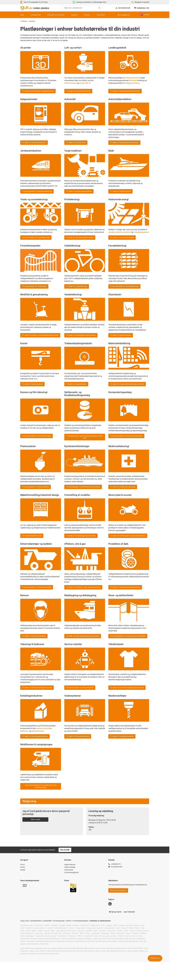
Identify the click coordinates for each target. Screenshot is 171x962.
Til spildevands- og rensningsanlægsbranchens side (84, 437)
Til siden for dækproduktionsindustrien (125, 587)
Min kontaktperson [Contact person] (124, 15)
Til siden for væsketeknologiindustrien (81, 335)
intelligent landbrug (132, 83)
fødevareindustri (37, 731)
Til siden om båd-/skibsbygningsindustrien (82, 636)
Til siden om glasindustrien (120, 335)
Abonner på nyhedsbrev (118, 890)
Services (87, 15)
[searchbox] (80, 8)
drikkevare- (24, 731)
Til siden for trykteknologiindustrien (79, 237)
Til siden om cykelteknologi (76, 286)
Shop (22, 15)
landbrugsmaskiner (132, 78)
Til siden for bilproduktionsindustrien (124, 142)
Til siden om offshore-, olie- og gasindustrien (83, 587)
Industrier (74, 15)
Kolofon (68, 921)
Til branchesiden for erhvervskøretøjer (36, 587)
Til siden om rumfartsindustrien (78, 91)
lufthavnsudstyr (70, 83)
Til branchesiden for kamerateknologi (36, 436)
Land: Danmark (129, 912)
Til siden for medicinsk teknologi (122, 487)
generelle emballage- (44, 728)
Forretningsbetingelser (80, 921)
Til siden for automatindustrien (34, 142)
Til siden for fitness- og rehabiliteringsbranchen (40, 335)
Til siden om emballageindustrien (35, 736)
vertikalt (134, 80)
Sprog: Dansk (115, 912)
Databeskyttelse (35, 921)
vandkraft (127, 232)
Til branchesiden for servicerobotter (79, 688)
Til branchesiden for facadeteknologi (124, 286)
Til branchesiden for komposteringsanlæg (126, 436)
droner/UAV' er (85, 83)
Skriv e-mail (35, 819)
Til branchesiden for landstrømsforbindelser (83, 487)
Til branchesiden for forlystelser (34, 286)
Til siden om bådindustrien (120, 191)
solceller (111, 232)
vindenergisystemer (141, 232)
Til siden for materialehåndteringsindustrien (127, 384)
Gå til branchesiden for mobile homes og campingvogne (40, 786)
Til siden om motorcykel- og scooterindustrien (127, 536)
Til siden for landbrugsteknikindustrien (125, 91)
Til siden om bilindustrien (76, 142)
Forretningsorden (59, 921)
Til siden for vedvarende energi (122, 237)
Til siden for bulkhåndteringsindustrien (37, 688)
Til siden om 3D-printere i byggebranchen (38, 91)
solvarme (119, 232)
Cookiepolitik (47, 921)
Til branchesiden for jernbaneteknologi (37, 191)
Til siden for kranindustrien (32, 384)
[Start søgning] (99, 8)
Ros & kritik (64, 850)
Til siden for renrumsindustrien (34, 636)
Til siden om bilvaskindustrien (77, 736)
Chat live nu (155, 958)
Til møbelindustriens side (32, 536)
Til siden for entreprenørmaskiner (79, 191)
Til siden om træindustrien (76, 384)
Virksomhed (100, 15)
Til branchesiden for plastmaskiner (35, 487)
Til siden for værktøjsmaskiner (122, 736)
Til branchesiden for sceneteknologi (36, 237)
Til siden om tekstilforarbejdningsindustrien (127, 688)
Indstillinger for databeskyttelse (100, 921)
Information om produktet (55, 15)
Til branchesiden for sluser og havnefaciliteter (128, 636)
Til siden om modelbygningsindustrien (81, 536)
